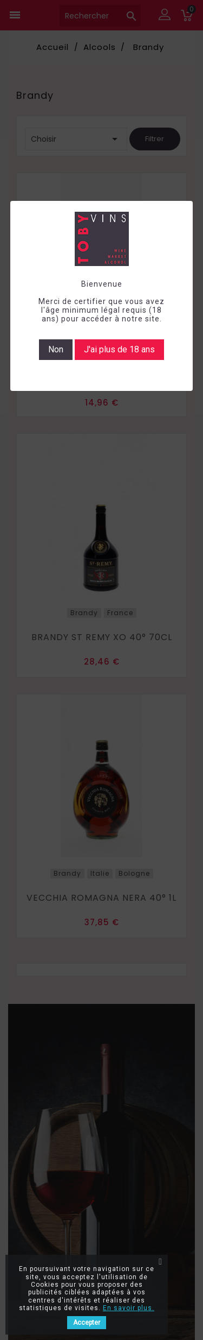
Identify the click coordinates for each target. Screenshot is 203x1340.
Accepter (86, 1322)
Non (55, 349)
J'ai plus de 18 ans (119, 349)
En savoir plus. (128, 1308)
